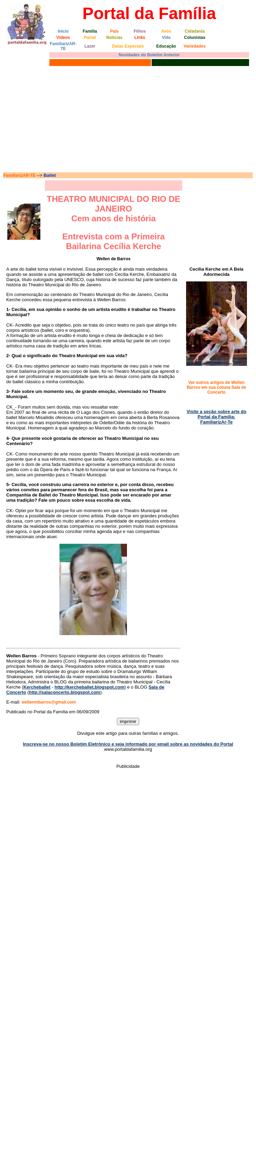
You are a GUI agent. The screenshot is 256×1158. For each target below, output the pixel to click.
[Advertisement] (128, 120)
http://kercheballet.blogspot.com (90, 687)
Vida (166, 37)
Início (63, 31)
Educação (166, 46)
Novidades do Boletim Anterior (149, 54)
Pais (114, 31)
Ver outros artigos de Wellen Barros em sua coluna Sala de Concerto (216, 387)
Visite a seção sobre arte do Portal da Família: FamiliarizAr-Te (216, 417)
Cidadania (195, 31)
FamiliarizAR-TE (63, 46)
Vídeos (63, 37)
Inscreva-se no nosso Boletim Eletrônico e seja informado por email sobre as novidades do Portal (128, 744)
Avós (166, 31)
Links (139, 37)
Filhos (140, 31)
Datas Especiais (128, 46)
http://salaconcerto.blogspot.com (64, 692)
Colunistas (194, 37)
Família (90, 31)
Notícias (114, 37)
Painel (90, 37)
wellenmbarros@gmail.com (49, 702)
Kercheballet (36, 687)
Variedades (195, 46)
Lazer (90, 46)
